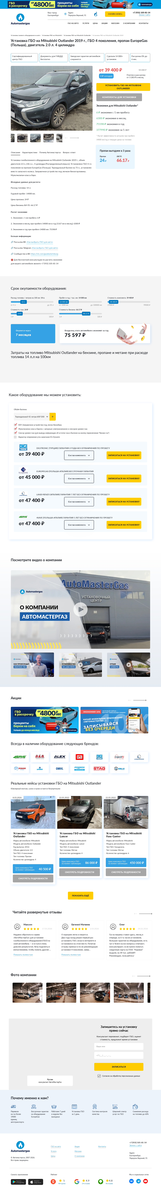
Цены (95, 23)
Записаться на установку (124, 455)
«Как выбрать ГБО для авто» (39, 242)
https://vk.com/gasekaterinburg (44, 254)
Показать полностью (23, 954)
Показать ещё (80, 895)
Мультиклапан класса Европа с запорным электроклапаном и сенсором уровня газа (50, 429)
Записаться (119, 1067)
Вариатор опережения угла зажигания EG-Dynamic (37, 437)
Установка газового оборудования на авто (25, 35)
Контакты (143, 23)
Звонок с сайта (144, 15)
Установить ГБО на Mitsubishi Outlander (123, 87)
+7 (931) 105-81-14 (141, 12)
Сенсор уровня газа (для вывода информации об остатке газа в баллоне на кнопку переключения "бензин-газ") (61, 433)
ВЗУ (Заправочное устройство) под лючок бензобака (38, 425)
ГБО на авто (73, 23)
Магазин (115, 23)
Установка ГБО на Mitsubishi (52, 35)
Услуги (86, 23)
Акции (105, 23)
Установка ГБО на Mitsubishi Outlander (77, 35)
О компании (129, 23)
